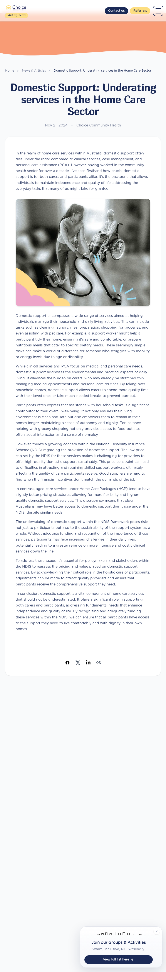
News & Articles (34, 70)
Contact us (116, 10)
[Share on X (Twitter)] (77, 662)
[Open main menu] (158, 11)
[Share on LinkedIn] (88, 662)
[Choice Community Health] (16, 7)
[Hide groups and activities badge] (157, 931)
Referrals (140, 10)
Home (9, 70)
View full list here (118, 959)
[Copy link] (98, 662)
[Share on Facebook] (67, 662)
